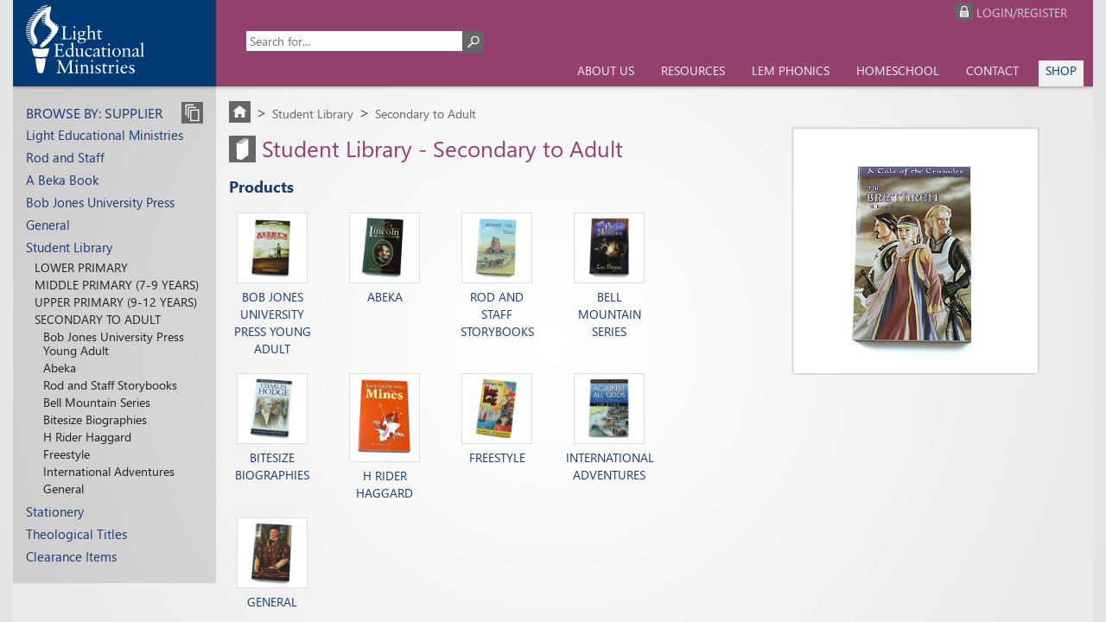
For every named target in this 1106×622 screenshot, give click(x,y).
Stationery (55, 511)
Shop (1061, 70)
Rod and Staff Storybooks (110, 385)
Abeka (59, 367)
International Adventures (109, 471)
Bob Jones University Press (100, 202)
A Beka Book (62, 179)
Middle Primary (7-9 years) (117, 284)
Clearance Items (71, 556)
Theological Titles (76, 534)
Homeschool (897, 70)
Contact (992, 70)
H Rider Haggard (87, 436)
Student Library (69, 247)
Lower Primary (81, 267)
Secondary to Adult (98, 319)
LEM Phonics (791, 70)
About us (605, 70)
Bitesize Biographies (95, 419)
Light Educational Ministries (104, 134)
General (48, 224)
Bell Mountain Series (96, 402)
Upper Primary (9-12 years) (116, 302)
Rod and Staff (65, 157)
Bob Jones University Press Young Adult (113, 343)
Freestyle (66, 454)
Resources (693, 70)
